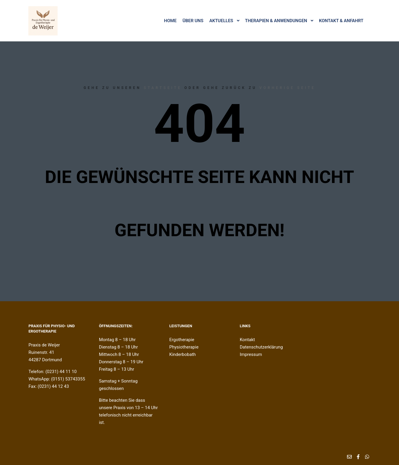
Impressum (251, 354)
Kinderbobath (182, 354)
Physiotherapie (183, 347)
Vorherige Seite (287, 88)
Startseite (163, 88)
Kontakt (247, 339)
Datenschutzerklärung (261, 347)
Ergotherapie (181, 339)
